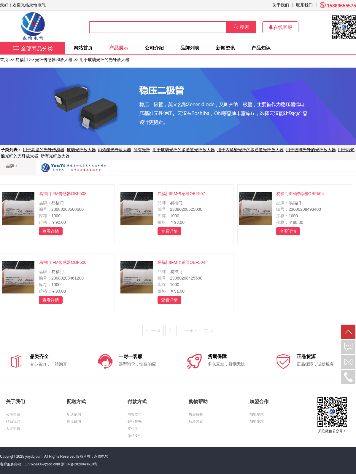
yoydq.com (33, 456)
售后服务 (196, 414)
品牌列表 (189, 47)
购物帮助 (198, 401)
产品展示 (118, 47)
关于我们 (280, 5)
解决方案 (196, 421)
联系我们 (304, 5)
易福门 (21, 59)
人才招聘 (13, 429)
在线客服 (280, 27)
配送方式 (76, 401)
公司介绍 (154, 47)
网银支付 (135, 414)
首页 (4, 59)
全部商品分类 (33, 49)
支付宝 (133, 429)
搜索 (241, 27)
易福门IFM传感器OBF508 (62, 193)
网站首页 (83, 47)
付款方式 (137, 401)
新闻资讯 (225, 47)
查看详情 (50, 231)
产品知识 (261, 47)
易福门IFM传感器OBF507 (181, 193)
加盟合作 (258, 401)
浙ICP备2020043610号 (79, 464)
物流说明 (74, 421)
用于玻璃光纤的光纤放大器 (104, 59)
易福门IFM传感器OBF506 (62, 262)
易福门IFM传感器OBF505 (300, 193)
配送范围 (74, 414)
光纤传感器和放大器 (53, 59)
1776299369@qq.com (42, 464)
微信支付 (135, 436)
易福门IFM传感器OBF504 (181, 262)
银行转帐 (135, 421)
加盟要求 (256, 414)
